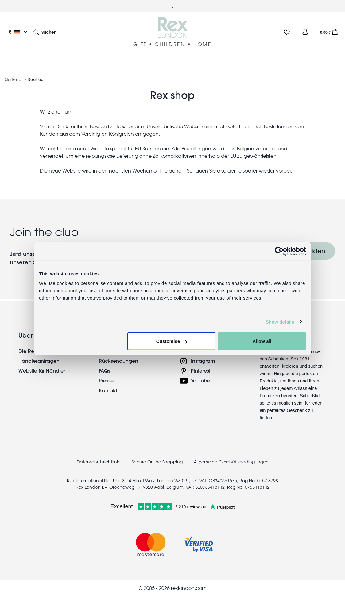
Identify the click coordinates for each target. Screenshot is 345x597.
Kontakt (108, 390)
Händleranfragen (39, 361)
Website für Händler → (45, 370)
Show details (280, 321)
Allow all (262, 341)
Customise (172, 341)
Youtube (200, 380)
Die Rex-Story (33, 351)
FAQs (104, 370)
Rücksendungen (118, 361)
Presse (106, 380)
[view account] (305, 31)
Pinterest (200, 370)
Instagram (203, 361)
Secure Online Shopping (158, 462)
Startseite (13, 79)
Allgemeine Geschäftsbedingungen (231, 462)
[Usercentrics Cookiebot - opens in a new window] (279, 251)
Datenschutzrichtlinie (99, 462)
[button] (45, 31)
